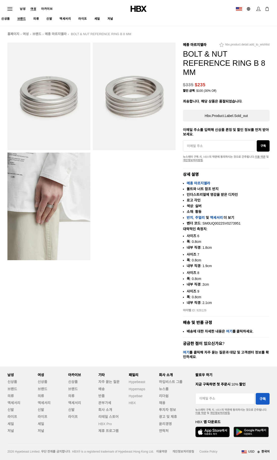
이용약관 (161, 451)
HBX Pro (105, 424)
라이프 (12, 417)
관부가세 (104, 403)
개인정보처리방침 (193, 160)
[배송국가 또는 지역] (239, 8)
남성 (22, 8)
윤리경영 (165, 424)
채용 (162, 403)
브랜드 (36, 34)
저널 (10, 431)
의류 (10, 396)
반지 (190, 218)
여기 (229, 331)
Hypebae (136, 396)
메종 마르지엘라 (56, 34)
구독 (263, 146)
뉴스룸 (164, 389)
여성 (33, 8)
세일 (10, 424)
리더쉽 (164, 396)
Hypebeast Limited (27, 451)
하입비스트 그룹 (170, 382)
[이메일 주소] (219, 146)
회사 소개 (105, 410)
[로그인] (258, 8)
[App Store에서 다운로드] (212, 432)
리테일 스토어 (108, 417)
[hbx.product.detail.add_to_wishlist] (244, 46)
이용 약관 (260, 156)
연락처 (164, 431)
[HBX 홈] (138, 8)
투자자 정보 (167, 410)
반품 (101, 396)
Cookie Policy (208, 451)
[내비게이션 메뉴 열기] (9, 8)
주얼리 (200, 218)
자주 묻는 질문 (109, 382)
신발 (10, 410)
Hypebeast (137, 382)
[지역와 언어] (255, 452)
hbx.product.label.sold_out (226, 116)
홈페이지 (13, 34)
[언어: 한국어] (249, 8)
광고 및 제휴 (168, 417)
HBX (132, 403)
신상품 (12, 382)
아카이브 (46, 8)
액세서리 (216, 218)
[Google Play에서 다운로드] (251, 432)
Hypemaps (137, 389)
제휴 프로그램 (108, 431)
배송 (101, 389)
